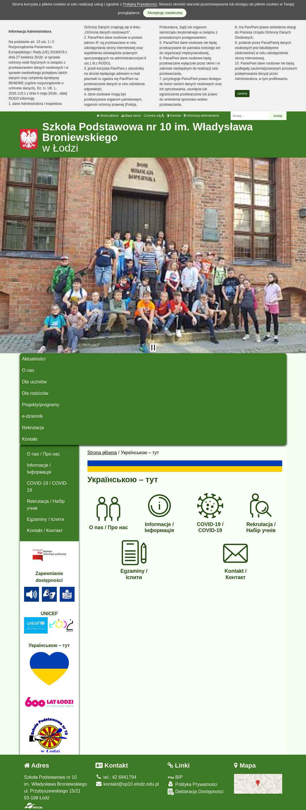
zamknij (242, 93)
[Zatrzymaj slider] (153, 347)
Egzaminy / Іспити (45, 519)
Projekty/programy (40, 404)
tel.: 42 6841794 (115, 777)
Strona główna (107, 115)
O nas (28, 370)
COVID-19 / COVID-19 (47, 487)
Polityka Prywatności (192, 784)
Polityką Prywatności (140, 4)
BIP (175, 777)
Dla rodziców (35, 393)
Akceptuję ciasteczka (164, 13)
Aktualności (34, 358)
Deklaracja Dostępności (195, 792)
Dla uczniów (34, 381)
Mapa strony (131, 115)
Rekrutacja (33, 427)
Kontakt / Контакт (45, 530)
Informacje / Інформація (39, 468)
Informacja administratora (201, 115)
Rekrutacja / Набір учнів (46, 505)
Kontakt (30, 439)
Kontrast (174, 115)
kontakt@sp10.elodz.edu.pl (127, 784)
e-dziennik (32, 416)
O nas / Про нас (43, 454)
